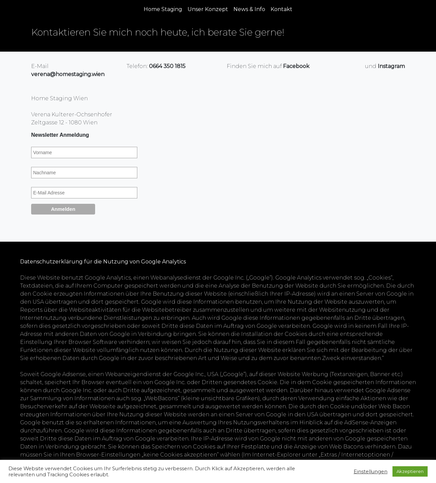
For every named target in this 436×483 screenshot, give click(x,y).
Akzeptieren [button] (410, 471)
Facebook (296, 66)
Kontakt (281, 9)
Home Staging (163, 9)
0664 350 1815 (167, 66)
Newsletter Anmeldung (60, 135)
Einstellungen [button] (370, 472)
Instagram (391, 66)
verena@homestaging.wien (67, 74)
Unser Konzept (208, 9)
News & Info (249, 9)
